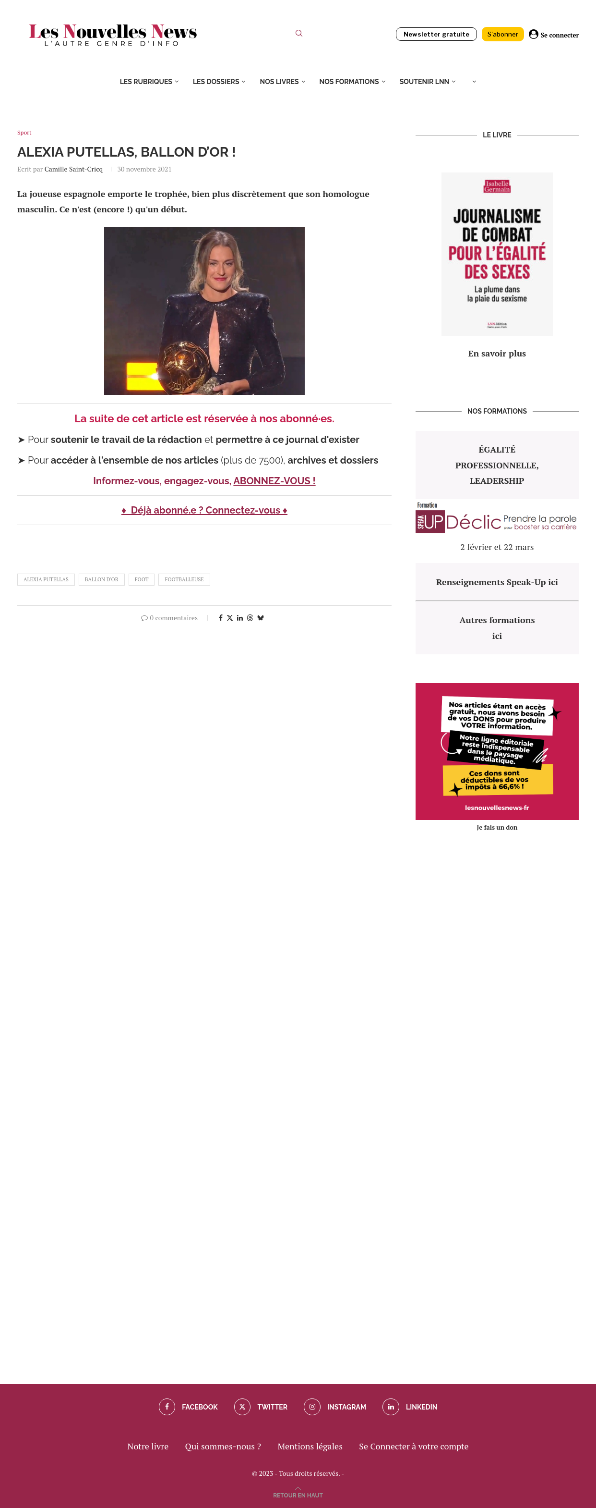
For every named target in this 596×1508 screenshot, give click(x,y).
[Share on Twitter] (229, 617)
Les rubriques (146, 82)
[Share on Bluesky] (260, 617)
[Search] (299, 35)
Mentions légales (310, 1446)
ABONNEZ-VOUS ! (274, 481)
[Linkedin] (411, 1407)
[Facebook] (187, 1407)
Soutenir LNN (425, 82)
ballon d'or (102, 579)
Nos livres (279, 82)
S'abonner (503, 34)
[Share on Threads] (250, 617)
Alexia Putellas (46, 579)
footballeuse (184, 579)
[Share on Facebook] (221, 617)
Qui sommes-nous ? (223, 1446)
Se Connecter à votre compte (413, 1446)
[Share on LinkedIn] (240, 617)
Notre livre (147, 1446)
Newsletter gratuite (436, 34)
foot (142, 579)
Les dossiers (216, 82)
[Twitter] (260, 1407)
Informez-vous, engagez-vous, (163, 481)
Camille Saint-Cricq (74, 168)
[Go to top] (298, 1494)
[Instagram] (335, 1407)
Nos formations (349, 82)
